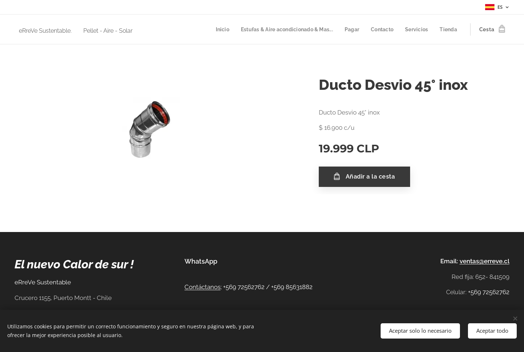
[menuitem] (213, 29)
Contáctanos (202, 287)
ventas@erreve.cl (484, 261)
